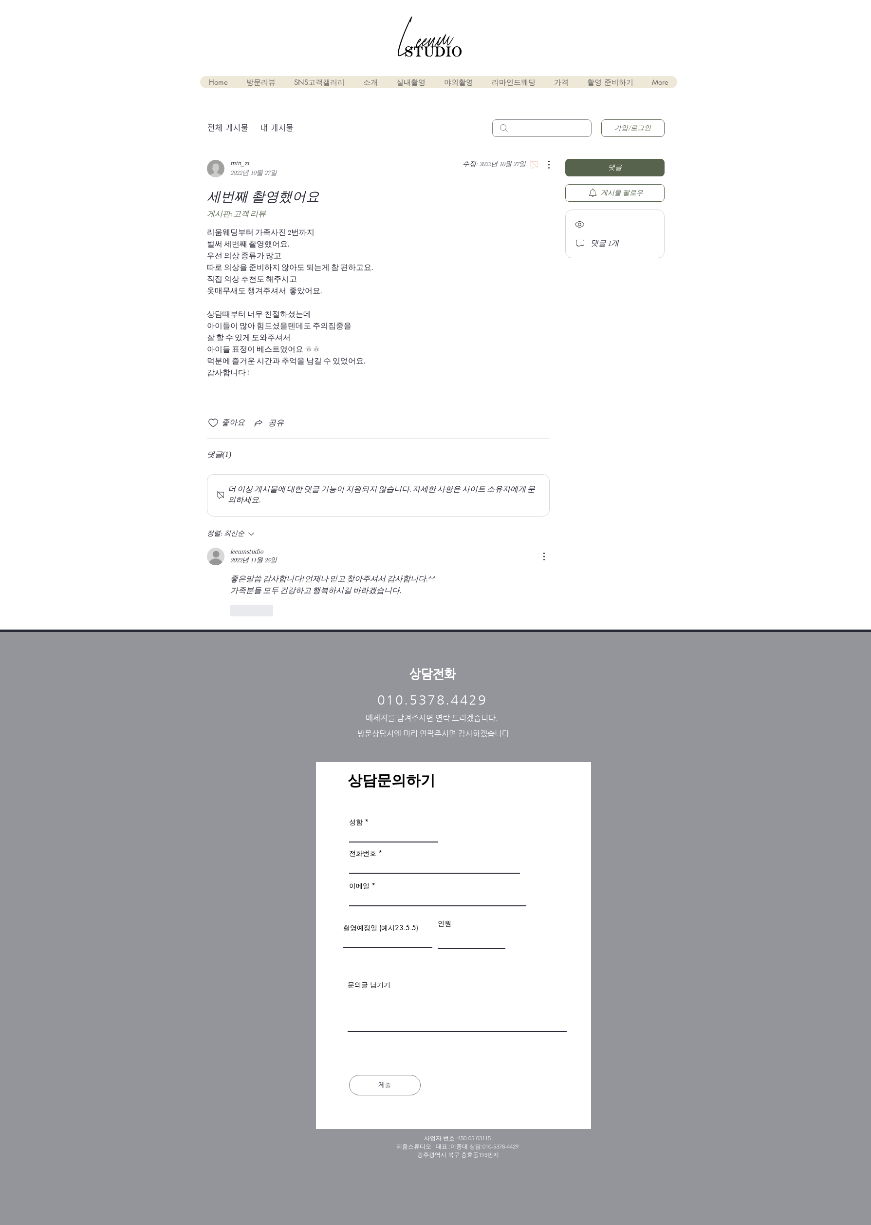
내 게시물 (277, 128)
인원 (444, 923)
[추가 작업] (544, 165)
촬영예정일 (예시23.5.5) (380, 927)
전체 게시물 (227, 128)
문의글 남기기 (369, 984)
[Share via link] (268, 423)
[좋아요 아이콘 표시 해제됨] (213, 423)
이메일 (359, 885)
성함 (356, 822)
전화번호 (362, 853)
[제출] (385, 1085)
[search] (542, 128)
